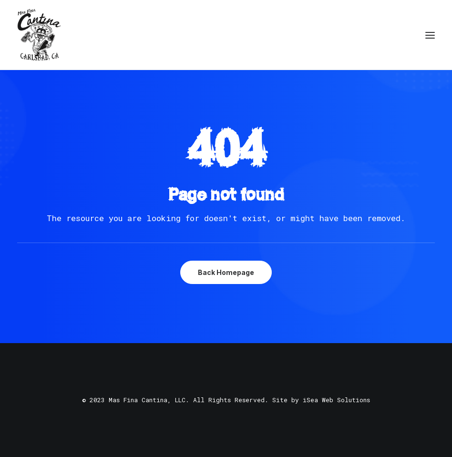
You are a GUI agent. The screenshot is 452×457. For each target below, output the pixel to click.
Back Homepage (226, 272)
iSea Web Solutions (336, 400)
